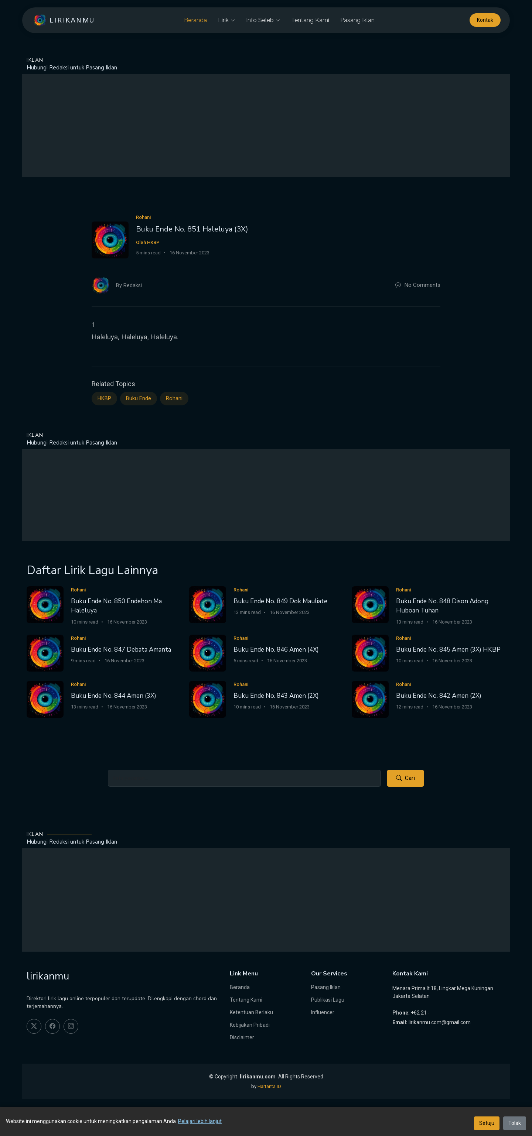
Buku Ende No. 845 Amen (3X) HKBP (448, 649)
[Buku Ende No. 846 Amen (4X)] (207, 652)
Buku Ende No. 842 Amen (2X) (438, 695)
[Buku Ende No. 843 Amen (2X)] (207, 698)
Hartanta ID (269, 1086)
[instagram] (71, 1026)
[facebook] (52, 1026)
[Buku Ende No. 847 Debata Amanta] (45, 652)
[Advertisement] (266, 125)
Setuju (486, 1123)
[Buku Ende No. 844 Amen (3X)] (45, 698)
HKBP (104, 398)
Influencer (322, 1012)
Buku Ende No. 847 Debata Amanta (121, 649)
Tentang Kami (310, 20)
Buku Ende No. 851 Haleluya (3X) (192, 229)
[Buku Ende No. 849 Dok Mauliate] (207, 604)
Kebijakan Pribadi (250, 1024)
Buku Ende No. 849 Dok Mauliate (280, 601)
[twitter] (34, 1026)
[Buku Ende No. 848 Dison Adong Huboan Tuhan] (370, 604)
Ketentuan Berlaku (251, 1012)
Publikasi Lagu (327, 999)
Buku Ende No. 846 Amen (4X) (276, 649)
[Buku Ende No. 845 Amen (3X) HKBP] (370, 652)
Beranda (195, 20)
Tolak (514, 1123)
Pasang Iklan (357, 20)
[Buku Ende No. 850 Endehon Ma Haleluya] (45, 604)
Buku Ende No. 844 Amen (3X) (113, 695)
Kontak (485, 20)
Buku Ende (138, 398)
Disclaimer (242, 1037)
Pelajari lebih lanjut (200, 1121)
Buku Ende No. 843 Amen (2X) (276, 695)
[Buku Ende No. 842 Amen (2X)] (370, 698)
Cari (405, 778)
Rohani (174, 398)
